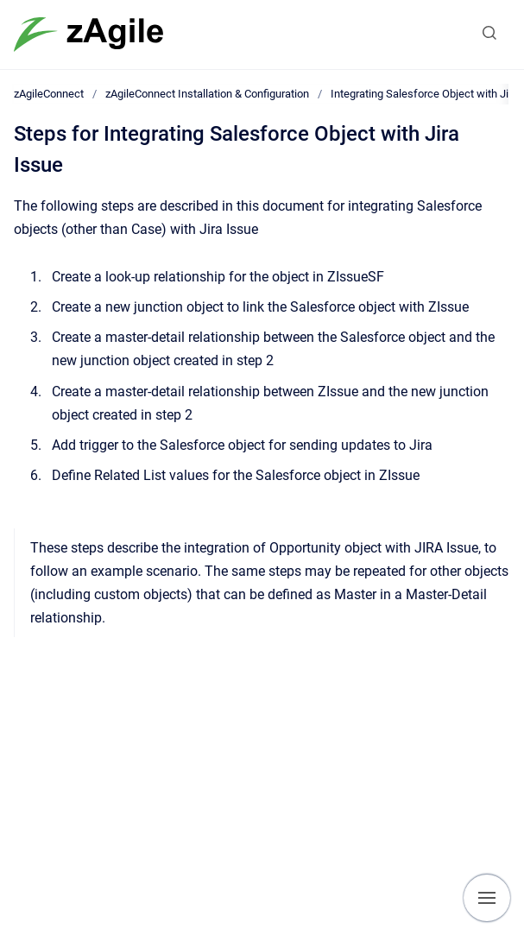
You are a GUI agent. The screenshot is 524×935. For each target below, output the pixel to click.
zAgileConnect (49, 93)
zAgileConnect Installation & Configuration (207, 93)
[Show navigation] (487, 898)
